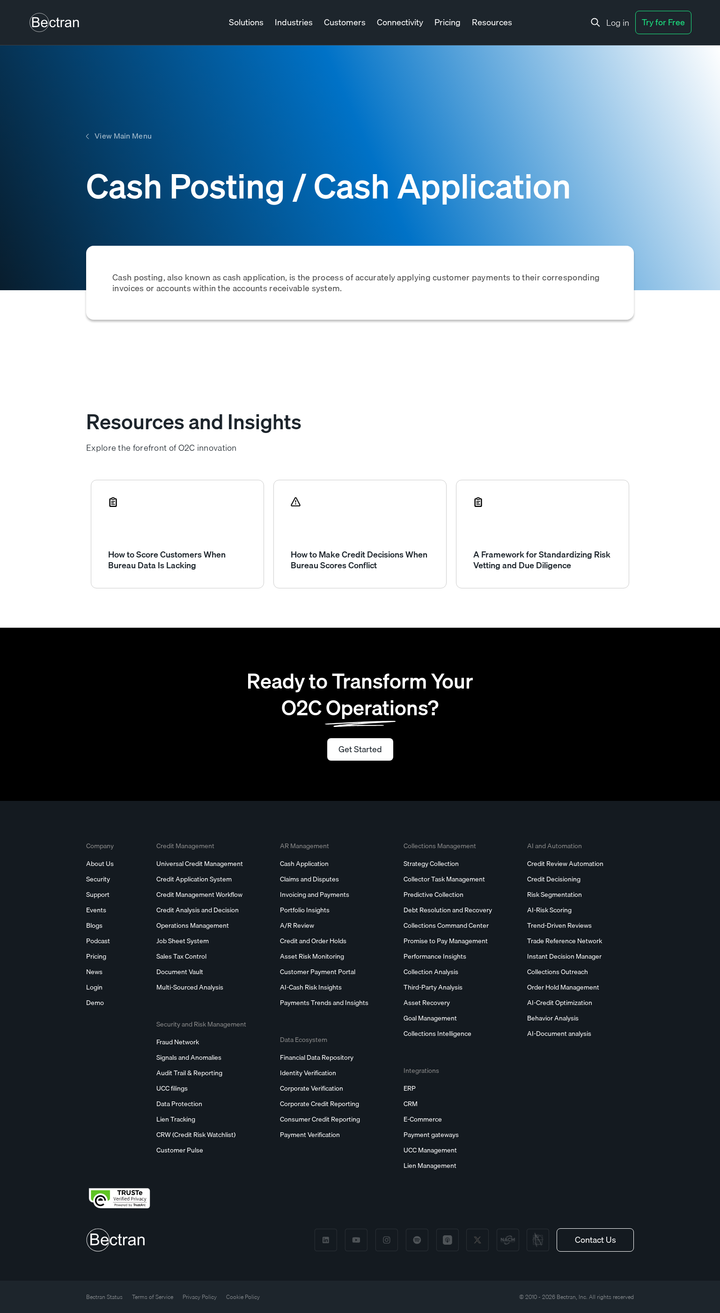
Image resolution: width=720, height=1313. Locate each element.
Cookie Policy (243, 1296)
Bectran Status (104, 1296)
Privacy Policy (200, 1296)
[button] (246, 22)
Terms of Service (152, 1296)
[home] (54, 22)
